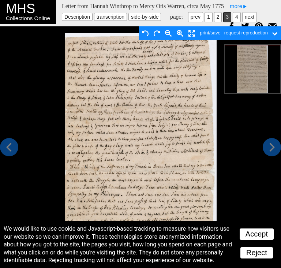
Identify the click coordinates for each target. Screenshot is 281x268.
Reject (256, 253)
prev (196, 17)
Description (77, 17)
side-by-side (144, 17)
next (249, 17)
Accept (257, 234)
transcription (110, 17)
